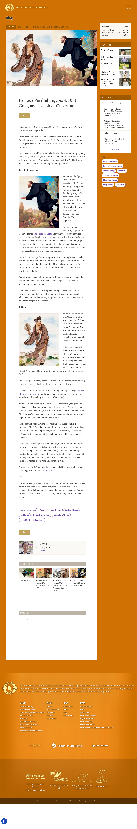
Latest (49, 731)
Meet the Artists (26, 752)
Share (24, 115)
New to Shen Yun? (27, 734)
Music (82, 734)
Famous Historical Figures (50, 535)
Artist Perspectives (28, 535)
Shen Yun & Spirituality (29, 750)
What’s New (68, 731)
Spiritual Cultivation (41, 540)
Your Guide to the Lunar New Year (108, 32)
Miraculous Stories (61, 540)
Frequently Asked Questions (31, 756)
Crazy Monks (25, 544)
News (112, 103)
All (105, 103)
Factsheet (24, 744)
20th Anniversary (26, 731)
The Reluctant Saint (65, 242)
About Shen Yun (53, 734)
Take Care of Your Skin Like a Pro (122, 32)
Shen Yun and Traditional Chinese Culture (96, 752)
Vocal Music (85, 738)
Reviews (50, 740)
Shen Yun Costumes (88, 740)
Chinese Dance (86, 731)
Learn (82, 728)
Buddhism (24, 540)
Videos (49, 728)
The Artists (51, 738)
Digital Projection (86, 744)
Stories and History (87, 750)
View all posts (40, 575)
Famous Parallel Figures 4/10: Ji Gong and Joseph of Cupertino (46, 26)
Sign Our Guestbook (100, 770)
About (23, 728)
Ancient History (71, 535)
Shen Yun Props (86, 746)
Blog (19, 26)
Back (10, 26)
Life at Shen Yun (26, 740)
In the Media (51, 744)
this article (55, 494)
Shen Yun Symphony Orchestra (32, 738)
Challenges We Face (28, 746)
